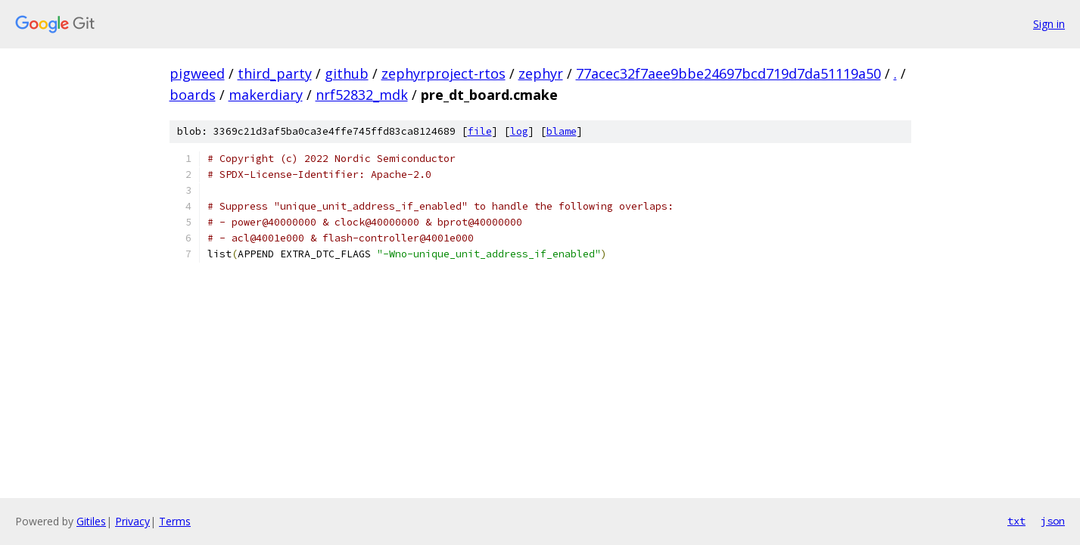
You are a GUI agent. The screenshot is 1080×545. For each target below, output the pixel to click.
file (480, 131)
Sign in (1049, 24)
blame (561, 131)
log (519, 131)
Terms (175, 521)
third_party (275, 73)
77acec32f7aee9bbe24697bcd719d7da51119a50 (728, 73)
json (1053, 521)
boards (193, 95)
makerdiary (266, 95)
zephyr (540, 73)
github (347, 73)
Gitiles (91, 521)
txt (1016, 521)
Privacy (132, 521)
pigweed (197, 73)
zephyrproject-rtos (443, 73)
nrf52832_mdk (362, 95)
